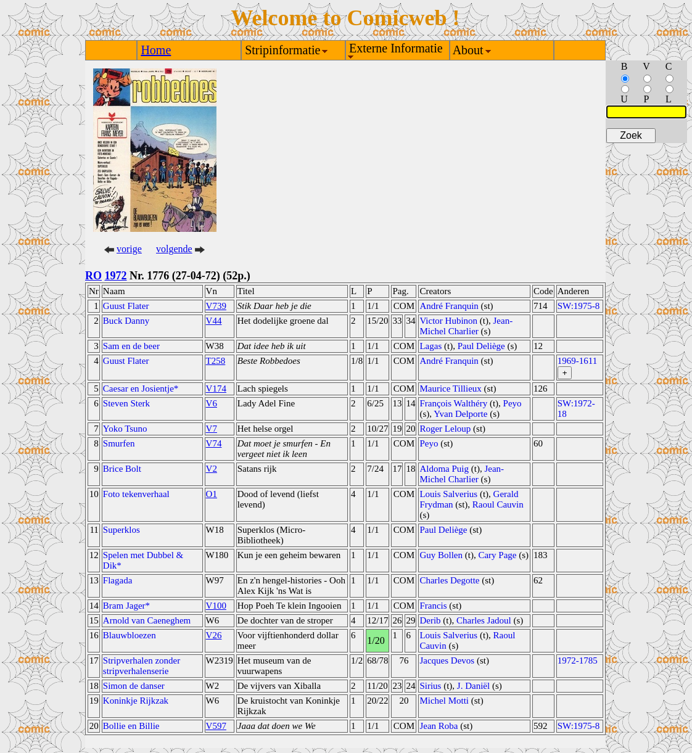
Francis (433, 606)
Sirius (430, 686)
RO (93, 276)
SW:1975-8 (579, 306)
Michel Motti (444, 701)
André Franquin (448, 306)
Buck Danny (126, 321)
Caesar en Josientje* (140, 388)
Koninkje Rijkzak (135, 701)
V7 (211, 429)
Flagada (117, 580)
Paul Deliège (481, 346)
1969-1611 (577, 361)
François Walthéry (453, 403)
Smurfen (119, 443)
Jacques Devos (446, 660)
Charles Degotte (449, 580)
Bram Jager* (126, 606)
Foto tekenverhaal (136, 494)
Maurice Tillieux (450, 388)
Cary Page (497, 555)
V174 (216, 388)
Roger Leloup (445, 429)
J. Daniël (473, 686)
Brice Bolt (122, 469)
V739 (216, 306)
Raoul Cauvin (498, 504)
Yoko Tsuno (125, 429)
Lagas (430, 346)
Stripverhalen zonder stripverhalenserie (141, 666)
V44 (214, 321)
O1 (211, 494)
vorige (129, 249)
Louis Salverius (448, 494)
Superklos (121, 530)
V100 (216, 606)
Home (156, 50)
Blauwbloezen (129, 635)
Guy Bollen (441, 555)
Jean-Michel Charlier (466, 326)
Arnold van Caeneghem (147, 620)
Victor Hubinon (448, 321)
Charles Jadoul (483, 620)
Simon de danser (134, 686)
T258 (216, 361)
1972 (116, 276)
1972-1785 (578, 660)
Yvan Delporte (460, 414)
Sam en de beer (131, 346)
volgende (174, 249)
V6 (211, 403)
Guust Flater (126, 306)
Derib (429, 620)
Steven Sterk (126, 403)
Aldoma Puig (444, 469)
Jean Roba (438, 726)
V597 (216, 726)
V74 (214, 443)
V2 (211, 469)
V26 (214, 635)
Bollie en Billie (131, 726)
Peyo (512, 403)
